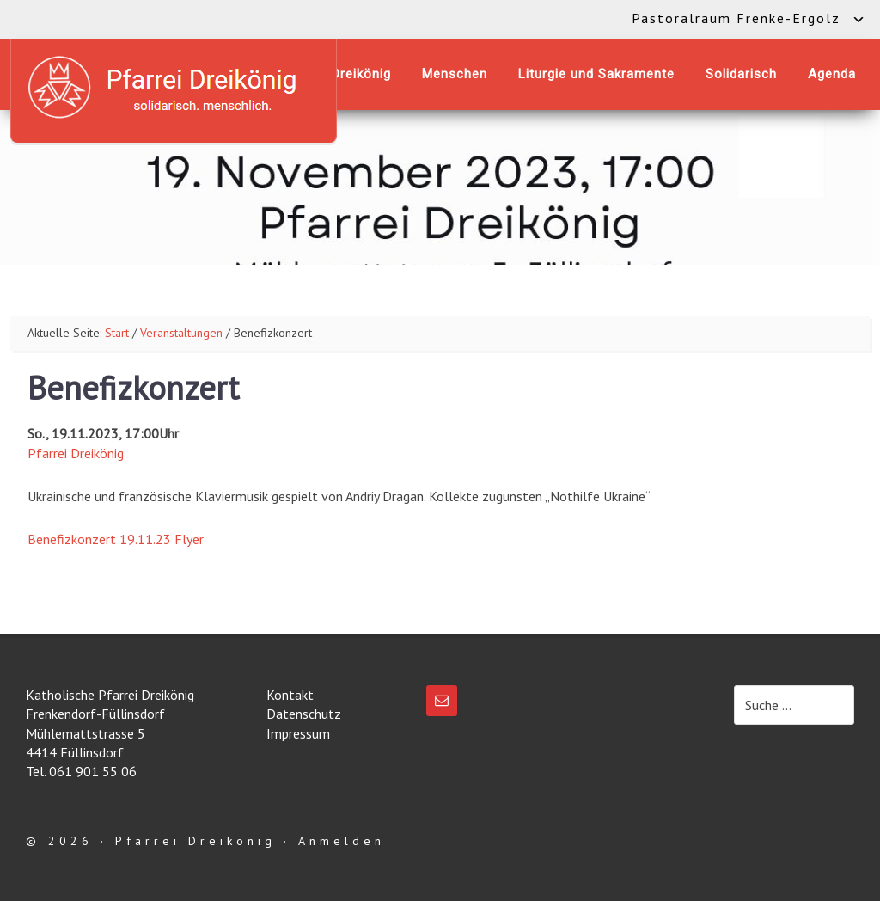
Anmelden (341, 841)
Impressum (298, 733)
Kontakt (290, 694)
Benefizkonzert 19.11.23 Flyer (116, 539)
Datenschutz (303, 713)
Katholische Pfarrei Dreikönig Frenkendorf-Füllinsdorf (173, 87)
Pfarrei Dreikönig (76, 453)
